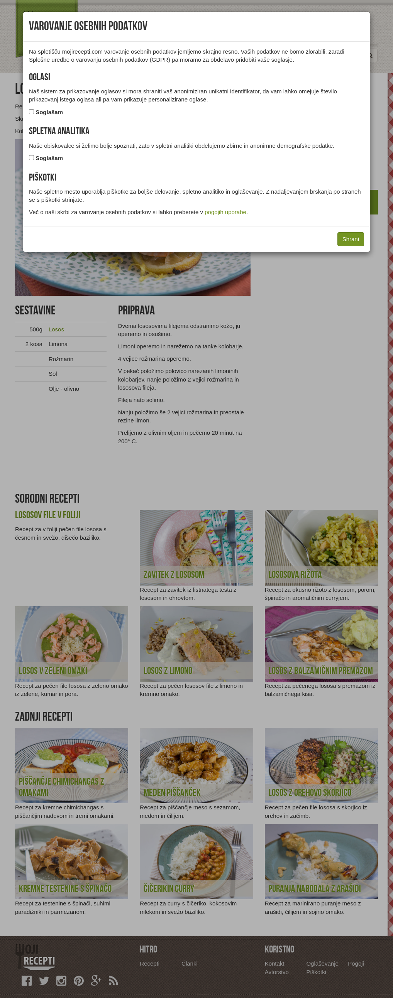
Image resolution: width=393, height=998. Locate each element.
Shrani (350, 239)
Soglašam (49, 112)
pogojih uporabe (225, 212)
